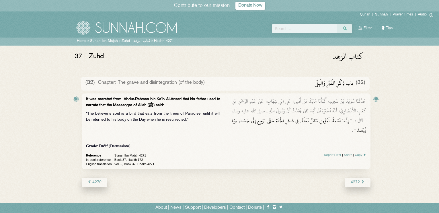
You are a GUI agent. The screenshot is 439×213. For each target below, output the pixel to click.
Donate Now (250, 5)
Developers (215, 208)
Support (193, 208)
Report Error (333, 155)
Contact (237, 208)
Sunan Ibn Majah (104, 41)
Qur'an (365, 14)
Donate (255, 208)
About (161, 208)
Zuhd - (136, 41)
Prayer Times (403, 14)
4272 (358, 182)
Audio (422, 14)
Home (81, 41)
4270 (94, 182)
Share (348, 155)
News (176, 208)
